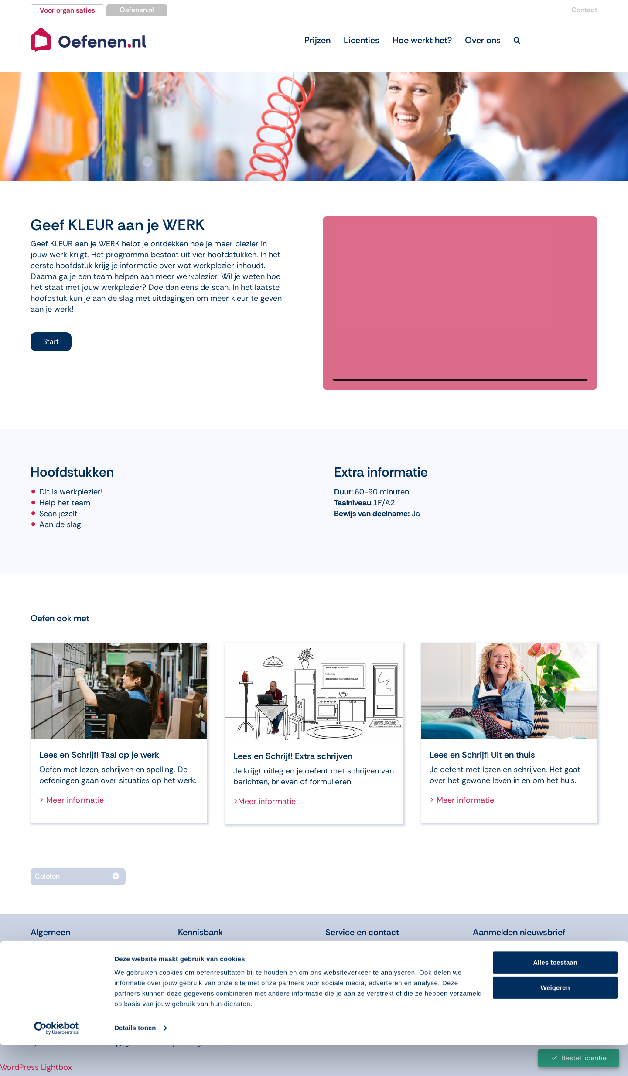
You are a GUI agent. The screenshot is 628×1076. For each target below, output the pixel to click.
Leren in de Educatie (218, 947)
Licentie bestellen (359, 947)
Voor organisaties (67, 10)
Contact (584, 9)
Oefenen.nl (136, 9)
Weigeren (555, 1018)
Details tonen (135, 1058)
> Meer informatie (71, 800)
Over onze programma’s (77, 960)
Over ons (48, 947)
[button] (517, 40)
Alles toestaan (555, 993)
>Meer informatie (264, 801)
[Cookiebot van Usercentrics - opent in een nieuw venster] (56, 1059)
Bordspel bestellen (361, 960)
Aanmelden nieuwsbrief (519, 932)
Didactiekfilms (205, 960)
